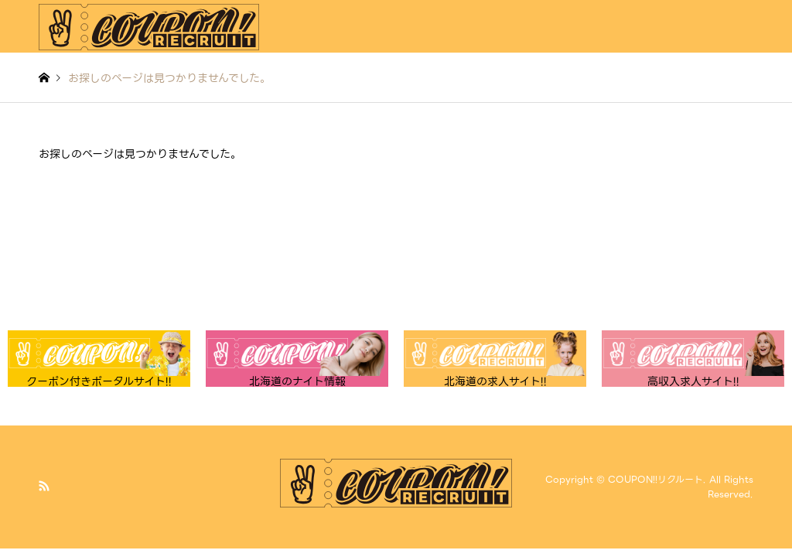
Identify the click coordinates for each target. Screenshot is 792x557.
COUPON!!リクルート (655, 479)
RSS (44, 485)
